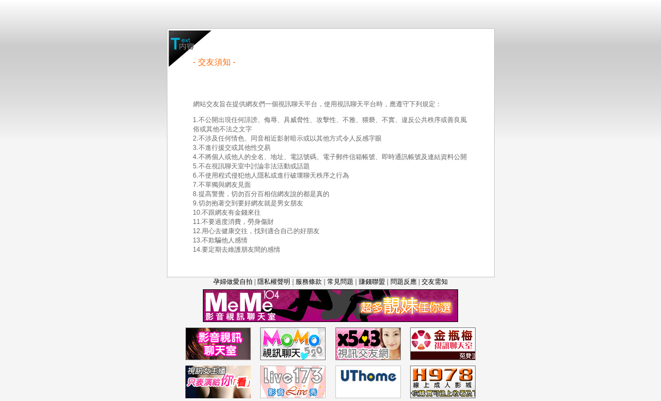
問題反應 (403, 281)
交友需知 (435, 281)
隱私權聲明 (273, 281)
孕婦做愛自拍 (233, 281)
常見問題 (340, 281)
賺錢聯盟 (372, 281)
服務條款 (309, 281)
